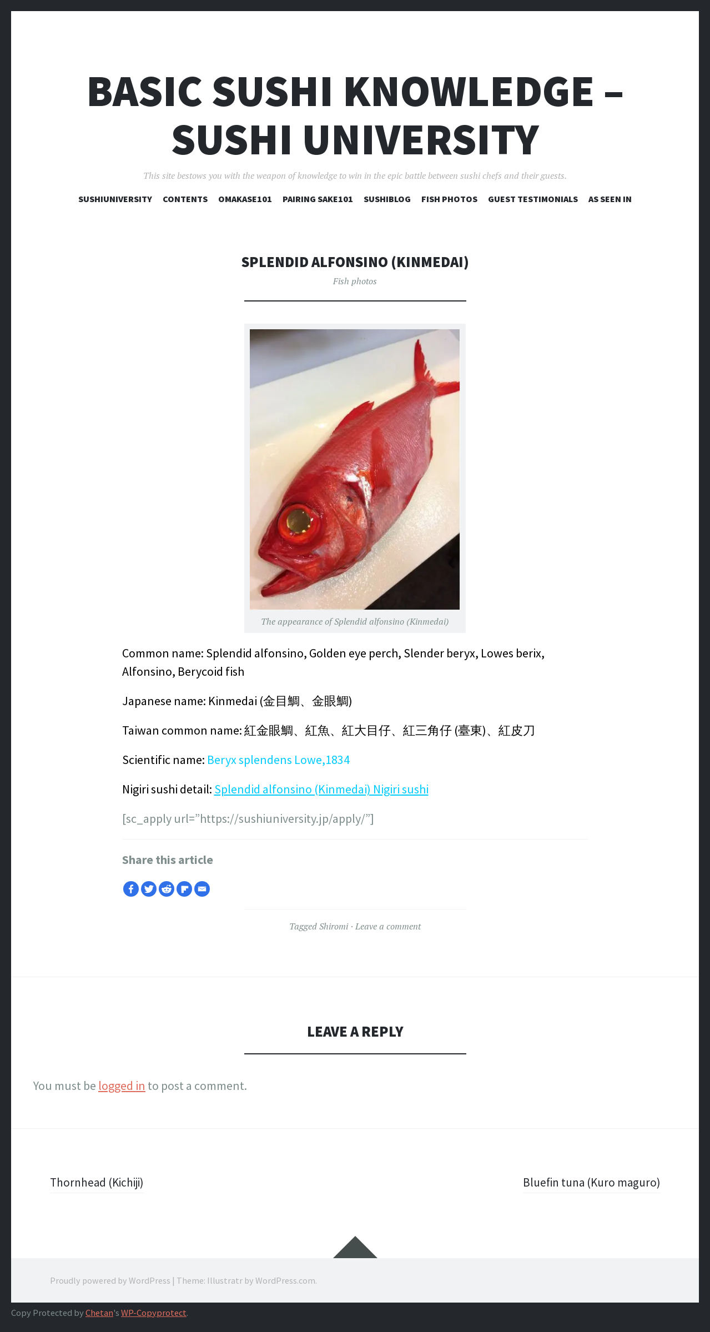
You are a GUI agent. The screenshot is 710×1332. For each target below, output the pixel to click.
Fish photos (449, 198)
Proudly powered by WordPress (110, 1280)
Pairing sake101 (318, 198)
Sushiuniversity (115, 198)
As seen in (610, 198)
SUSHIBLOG (387, 198)
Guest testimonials (533, 198)
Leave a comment (388, 926)
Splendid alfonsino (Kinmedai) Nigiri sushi (321, 789)
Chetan (99, 1313)
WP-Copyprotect (154, 1313)
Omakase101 (245, 198)
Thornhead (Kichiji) (99, 1182)
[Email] (202, 889)
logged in (121, 1085)
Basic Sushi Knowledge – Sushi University (355, 115)
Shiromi (333, 926)
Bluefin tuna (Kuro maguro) (589, 1182)
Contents (185, 198)
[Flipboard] (184, 889)
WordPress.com (285, 1280)
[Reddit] (166, 889)
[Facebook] (131, 889)
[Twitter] (149, 889)
